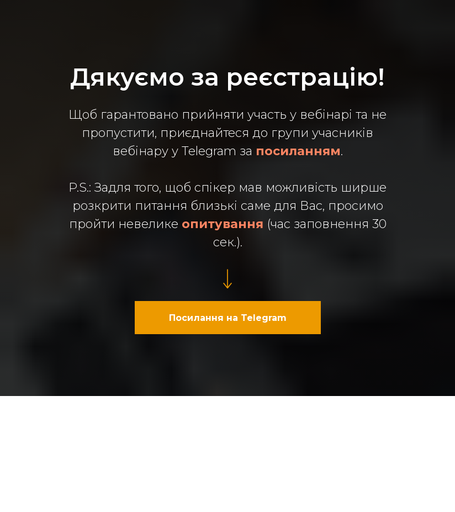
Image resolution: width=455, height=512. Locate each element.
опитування (222, 224)
